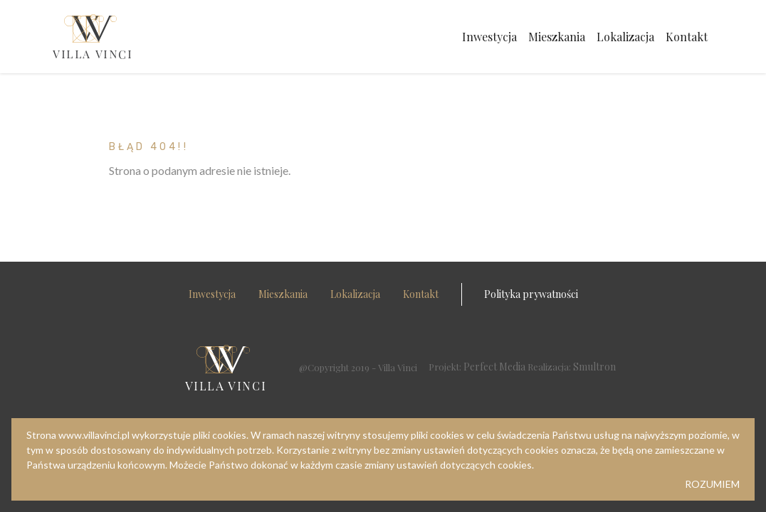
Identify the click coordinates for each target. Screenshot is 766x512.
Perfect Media (494, 366)
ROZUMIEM (712, 484)
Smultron (594, 366)
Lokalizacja (625, 36)
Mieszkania (556, 36)
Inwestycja (489, 36)
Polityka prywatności (531, 294)
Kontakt (687, 36)
